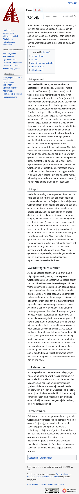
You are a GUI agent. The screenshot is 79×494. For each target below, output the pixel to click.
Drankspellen (46, 458)
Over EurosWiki (46, 484)
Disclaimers (59, 484)
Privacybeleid (32, 484)
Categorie (33, 458)
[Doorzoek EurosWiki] (70, 16)
